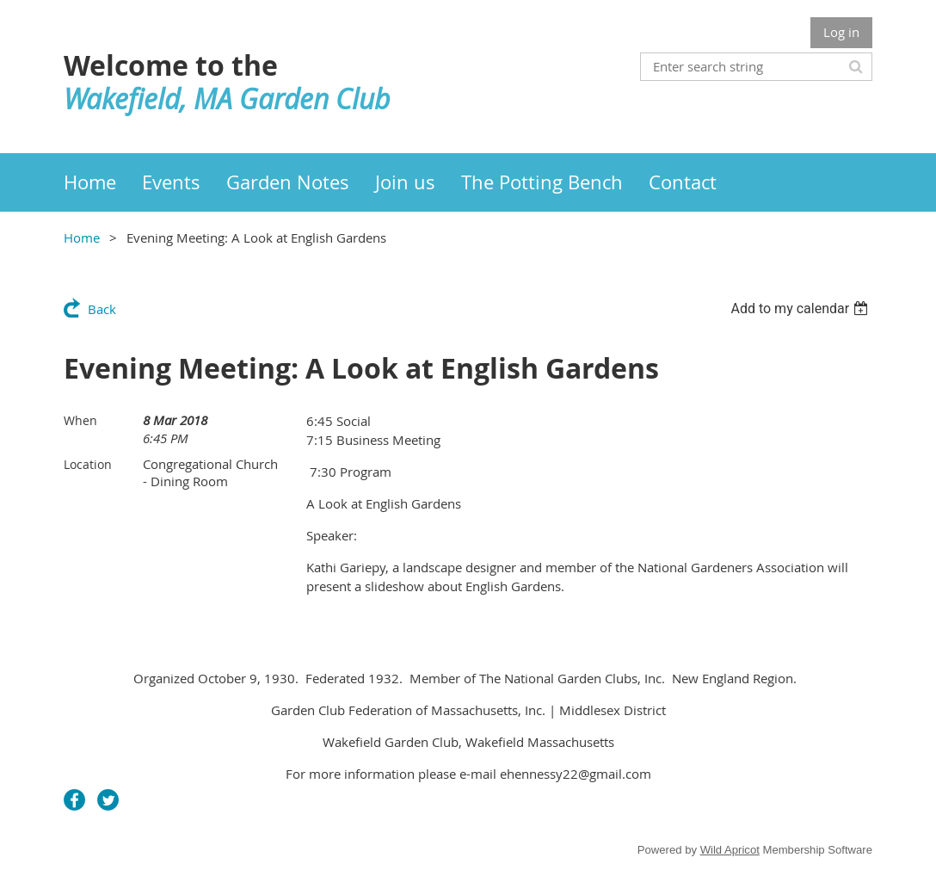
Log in (841, 31)
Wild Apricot (730, 849)
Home (82, 237)
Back (102, 309)
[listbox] (801, 308)
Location (88, 464)
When (80, 420)
